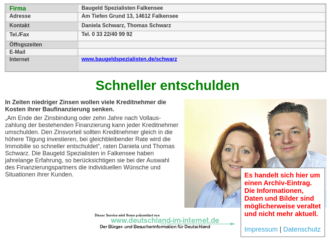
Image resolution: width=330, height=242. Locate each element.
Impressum (261, 229)
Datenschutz (302, 229)
